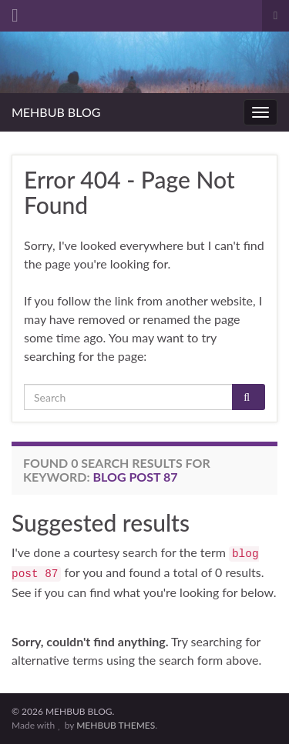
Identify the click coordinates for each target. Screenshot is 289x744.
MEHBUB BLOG (56, 112)
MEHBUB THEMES (115, 725)
